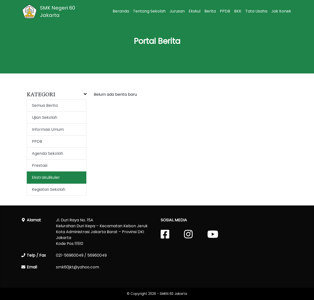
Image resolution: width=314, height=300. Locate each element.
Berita (210, 11)
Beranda (121, 11)
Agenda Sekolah (47, 153)
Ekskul (194, 11)
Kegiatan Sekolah (48, 189)
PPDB (225, 11)
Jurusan (177, 11)
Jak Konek (281, 11)
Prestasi (39, 165)
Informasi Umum (48, 129)
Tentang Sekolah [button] (149, 11)
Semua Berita (45, 105)
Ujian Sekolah (44, 117)
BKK (237, 11)
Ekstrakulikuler (46, 177)
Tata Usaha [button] (256, 11)
